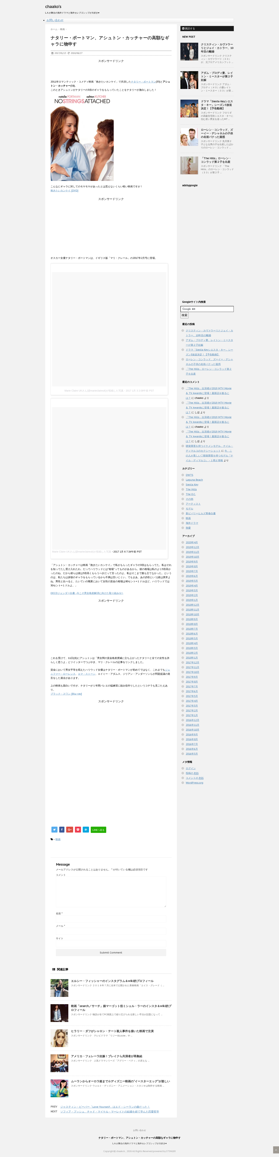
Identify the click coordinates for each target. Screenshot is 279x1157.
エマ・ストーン (86, 673)
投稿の (192, 773)
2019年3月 (192, 590)
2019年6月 (192, 576)
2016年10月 (192, 729)
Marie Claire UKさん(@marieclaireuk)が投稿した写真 (94, 390)
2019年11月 (192, 552)
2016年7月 (192, 744)
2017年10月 (192, 672)
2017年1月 (192, 715)
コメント (61, 874)
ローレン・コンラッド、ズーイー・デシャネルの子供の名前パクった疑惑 (217, 133)
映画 (58, 839)
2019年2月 (192, 595)
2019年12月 (192, 547)
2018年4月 (192, 643)
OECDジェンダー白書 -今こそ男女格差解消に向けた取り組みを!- (87, 593)
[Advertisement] (115, 71)
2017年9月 (192, 676)
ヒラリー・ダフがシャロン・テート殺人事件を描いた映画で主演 (112, 1031)
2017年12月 (192, 662)
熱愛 (188, 527)
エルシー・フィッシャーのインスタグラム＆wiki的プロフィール (112, 981)
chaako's (53, 6)
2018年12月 (192, 604)
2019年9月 (192, 561)
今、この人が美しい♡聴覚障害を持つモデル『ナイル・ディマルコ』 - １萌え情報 (209, 455)
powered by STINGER (164, 1151)
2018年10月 (192, 614)
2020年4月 (192, 542)
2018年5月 (192, 638)
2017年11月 (192, 667)
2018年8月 (192, 624)
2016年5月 (192, 753)
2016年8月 (192, 739)
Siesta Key (192, 484)
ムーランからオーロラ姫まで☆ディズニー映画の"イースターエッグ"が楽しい (120, 1081)
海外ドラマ (192, 523)
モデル (189, 508)
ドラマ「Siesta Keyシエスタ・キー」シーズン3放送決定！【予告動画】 (217, 105)
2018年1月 (192, 657)
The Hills (191, 489)
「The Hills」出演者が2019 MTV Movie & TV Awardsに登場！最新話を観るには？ (208, 393)
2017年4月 (192, 700)
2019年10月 (192, 556)
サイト (59, 938)
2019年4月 (192, 585)
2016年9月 (192, 734)
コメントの (195, 778)
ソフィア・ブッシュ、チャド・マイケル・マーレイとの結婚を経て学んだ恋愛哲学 (109, 1111)
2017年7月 (192, 686)
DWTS (189, 475)
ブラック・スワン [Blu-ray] (66, 693)
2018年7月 (192, 628)
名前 (59, 913)
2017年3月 (192, 705)
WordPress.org (194, 782)
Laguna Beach (194, 479)
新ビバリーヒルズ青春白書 (201, 513)
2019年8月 (192, 566)
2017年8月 (192, 681)
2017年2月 (192, 710)
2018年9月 (192, 619)
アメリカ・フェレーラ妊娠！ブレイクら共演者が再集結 (106, 1056)
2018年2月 (192, 652)
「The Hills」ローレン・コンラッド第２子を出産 (216, 160)
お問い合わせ (55, 20)
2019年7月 (192, 571)
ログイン (191, 768)
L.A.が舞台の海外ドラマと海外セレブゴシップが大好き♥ (139, 1143)
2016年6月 (192, 749)
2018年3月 (192, 648)
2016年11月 (192, 725)
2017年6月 (192, 691)
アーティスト (193, 503)
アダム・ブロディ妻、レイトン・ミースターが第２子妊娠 (217, 76)
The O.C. (191, 494)
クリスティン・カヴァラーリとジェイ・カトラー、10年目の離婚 (217, 48)
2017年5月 (192, 696)
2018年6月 (192, 633)
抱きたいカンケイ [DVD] (64, 190)
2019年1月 (192, 600)
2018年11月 (192, 609)
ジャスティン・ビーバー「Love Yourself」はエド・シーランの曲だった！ (105, 1106)
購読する (188, 28)
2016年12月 (192, 720)
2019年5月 (192, 580)
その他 (189, 499)
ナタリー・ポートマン (143, 81)
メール (60, 926)
